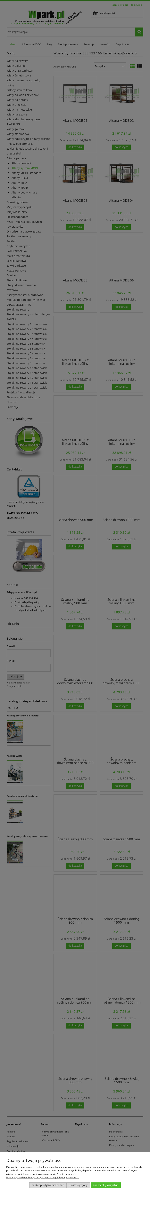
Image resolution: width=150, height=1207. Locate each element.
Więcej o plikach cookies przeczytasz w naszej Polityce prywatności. (42, 1177)
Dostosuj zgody (79, 1185)
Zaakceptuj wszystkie (105, 1185)
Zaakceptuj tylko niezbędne (48, 1185)
